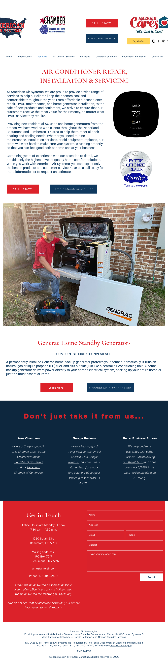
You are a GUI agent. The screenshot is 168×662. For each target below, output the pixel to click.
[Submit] (151, 577)
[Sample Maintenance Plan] (73, 189)
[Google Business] (153, 41)
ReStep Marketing (79, 656)
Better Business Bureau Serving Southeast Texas (139, 457)
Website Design (57, 656)
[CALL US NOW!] (102, 23)
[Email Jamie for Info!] (102, 38)
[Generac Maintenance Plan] (110, 387)
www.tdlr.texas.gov (121, 645)
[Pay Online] (138, 41)
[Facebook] (158, 41)
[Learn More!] (56, 387)
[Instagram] (163, 41)
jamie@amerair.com (43, 568)
